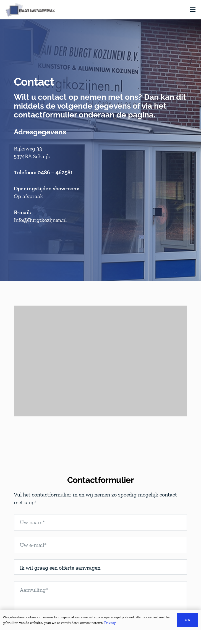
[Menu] (193, 10)
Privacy (110, 623)
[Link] (30, 10)
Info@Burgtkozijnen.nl (40, 220)
